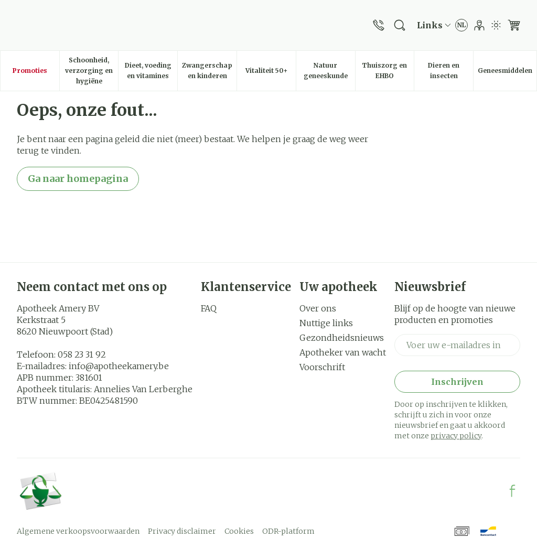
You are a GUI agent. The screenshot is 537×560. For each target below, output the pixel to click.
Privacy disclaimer (182, 531)
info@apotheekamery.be (119, 366)
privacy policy (456, 435)
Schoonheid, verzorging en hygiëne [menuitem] (91, 70)
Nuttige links (326, 323)
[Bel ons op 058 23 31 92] (378, 25)
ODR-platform (288, 531)
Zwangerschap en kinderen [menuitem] (209, 70)
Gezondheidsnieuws (341, 337)
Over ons (317, 308)
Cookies (239, 531)
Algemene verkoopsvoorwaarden (78, 531)
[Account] (479, 25)
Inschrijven (457, 381)
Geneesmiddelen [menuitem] (507, 73)
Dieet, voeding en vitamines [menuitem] (151, 70)
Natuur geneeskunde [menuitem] (329, 70)
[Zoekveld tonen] (400, 25)
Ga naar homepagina (78, 179)
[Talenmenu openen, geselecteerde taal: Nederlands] (461, 25)
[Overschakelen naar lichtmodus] (496, 25)
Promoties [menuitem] (30, 70)
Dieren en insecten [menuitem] (450, 70)
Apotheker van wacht (342, 352)
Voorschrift (322, 367)
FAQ (209, 308)
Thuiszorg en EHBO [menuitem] (388, 70)
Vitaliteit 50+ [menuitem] (270, 73)
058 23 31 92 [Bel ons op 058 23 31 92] (82, 354)
